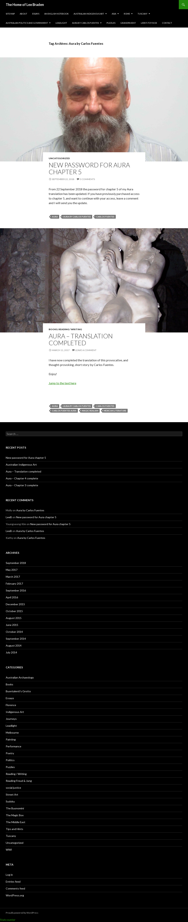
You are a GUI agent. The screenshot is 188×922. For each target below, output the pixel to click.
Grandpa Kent (128, 23)
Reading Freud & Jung (19, 780)
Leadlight (61, 23)
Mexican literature (115, 410)
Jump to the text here (62, 383)
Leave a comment (85, 350)
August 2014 (13, 645)
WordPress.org (15, 895)
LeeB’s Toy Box (149, 23)
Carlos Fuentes (105, 216)
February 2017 (14, 583)
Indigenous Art (15, 711)
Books (53, 329)
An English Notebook (56, 13)
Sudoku (10, 801)
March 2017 (13, 576)
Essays (35, 13)
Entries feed (13, 881)
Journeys (11, 718)
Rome (127, 13)
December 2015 (15, 604)
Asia (114, 13)
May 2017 (11, 569)
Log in (9, 874)
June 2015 (12, 624)
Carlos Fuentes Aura (64, 410)
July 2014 (11, 652)
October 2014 (14, 631)
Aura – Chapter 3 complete (22, 485)
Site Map (10, 13)
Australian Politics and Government (27, 23)
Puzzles (111, 23)
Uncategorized (59, 158)
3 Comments (87, 179)
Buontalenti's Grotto (18, 691)
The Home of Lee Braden (25, 4)
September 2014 (16, 638)
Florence (11, 705)
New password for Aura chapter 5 (89, 168)
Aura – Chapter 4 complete (22, 478)
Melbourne (12, 732)
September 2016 (16, 590)
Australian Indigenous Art (89, 13)
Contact (167, 23)
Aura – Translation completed (81, 339)
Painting (11, 739)
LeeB (9, 517)
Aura (55, 216)
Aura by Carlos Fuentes (85, 23)
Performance (13, 746)
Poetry (10, 753)
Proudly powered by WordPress (22, 912)
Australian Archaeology (20, 677)
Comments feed (15, 888)
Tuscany (142, 13)
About (23, 13)
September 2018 (16, 562)
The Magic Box (15, 815)
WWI (9, 849)
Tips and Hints (14, 829)
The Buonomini (15, 808)
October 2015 (14, 611)
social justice (13, 787)
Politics (10, 760)
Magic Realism (90, 410)
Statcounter (8, 919)
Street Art (12, 794)
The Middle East (15, 822)
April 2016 (12, 597)
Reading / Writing (70, 329)
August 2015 (13, 618)
